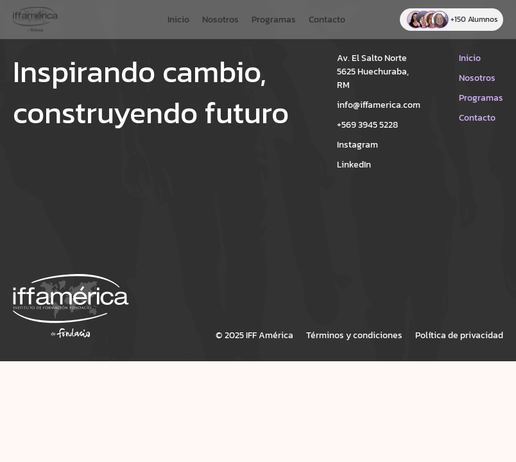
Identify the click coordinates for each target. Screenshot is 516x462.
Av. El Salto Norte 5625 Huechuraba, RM (373, 71)
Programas (274, 19)
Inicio (178, 19)
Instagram (357, 144)
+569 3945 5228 (367, 125)
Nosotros (220, 19)
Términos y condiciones (354, 335)
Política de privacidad (459, 335)
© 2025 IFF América (254, 335)
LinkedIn (354, 164)
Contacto (327, 19)
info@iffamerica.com (378, 105)
